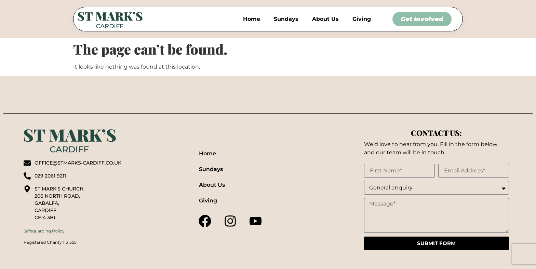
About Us (325, 19)
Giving (361, 19)
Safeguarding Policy (44, 230)
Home (251, 19)
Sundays (286, 19)
